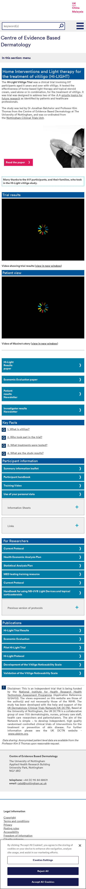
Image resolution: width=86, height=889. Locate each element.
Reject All (43, 871)
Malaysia (77, 11)
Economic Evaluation (16, 639)
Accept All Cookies (43, 882)
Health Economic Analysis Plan (22, 557)
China (76, 8)
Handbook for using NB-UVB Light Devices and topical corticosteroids (37, 592)
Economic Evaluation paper (20, 379)
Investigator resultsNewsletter (15, 410)
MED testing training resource (22, 574)
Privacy (8, 824)
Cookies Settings (43, 860)
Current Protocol (14, 548)
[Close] (80, 845)
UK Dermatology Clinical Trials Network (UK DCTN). (39, 708)
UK (74, 3)
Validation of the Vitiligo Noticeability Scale (31, 673)
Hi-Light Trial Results (16, 630)
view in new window (48, 266)
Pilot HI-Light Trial (15, 647)
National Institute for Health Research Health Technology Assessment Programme (44, 693)
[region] (43, 864)
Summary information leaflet (21, 468)
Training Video (13, 485)
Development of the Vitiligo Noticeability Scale (33, 664)
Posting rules (11, 828)
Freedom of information (18, 835)
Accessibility (11, 832)
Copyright (10, 817)
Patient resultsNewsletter (10, 394)
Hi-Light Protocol (14, 656)
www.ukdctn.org (18, 733)
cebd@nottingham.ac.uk (32, 783)
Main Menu (80, 26)
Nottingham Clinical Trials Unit (25, 118)
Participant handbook (17, 477)
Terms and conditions (16, 821)
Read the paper (15, 162)
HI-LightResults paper (8, 365)
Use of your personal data (19, 494)
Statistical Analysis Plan (18, 565)
